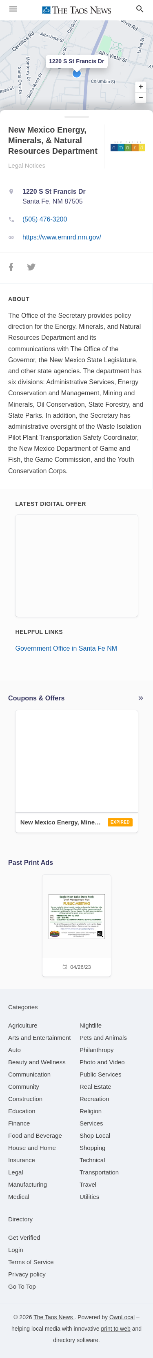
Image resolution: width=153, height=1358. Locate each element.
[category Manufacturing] (27, 1184)
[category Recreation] (94, 1098)
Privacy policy (27, 1274)
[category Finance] (19, 1123)
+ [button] (141, 87)
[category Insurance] (21, 1159)
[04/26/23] (76, 925)
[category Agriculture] (23, 1025)
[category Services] (91, 1123)
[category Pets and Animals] (103, 1037)
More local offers (141, 698)
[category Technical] (92, 1159)
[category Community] (23, 1086)
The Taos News (53, 1317)
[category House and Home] (32, 1147)
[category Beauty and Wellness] (37, 1062)
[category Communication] (29, 1074)
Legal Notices (26, 165)
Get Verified (24, 1237)
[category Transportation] (99, 1172)
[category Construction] (25, 1098)
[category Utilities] (89, 1196)
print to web (115, 1328)
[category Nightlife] (91, 1025)
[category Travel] (88, 1184)
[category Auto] (14, 1049)
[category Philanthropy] (96, 1049)
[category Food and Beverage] (35, 1135)
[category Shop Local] (95, 1135)
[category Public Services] (101, 1074)
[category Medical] (18, 1196)
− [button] (141, 97)
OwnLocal (122, 1317)
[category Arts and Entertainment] (39, 1037)
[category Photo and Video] (102, 1062)
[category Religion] (91, 1111)
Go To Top (22, 1286)
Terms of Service (31, 1261)
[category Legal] (15, 1172)
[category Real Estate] (95, 1086)
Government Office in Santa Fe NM (67, 648)
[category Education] (21, 1111)
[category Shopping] (92, 1147)
